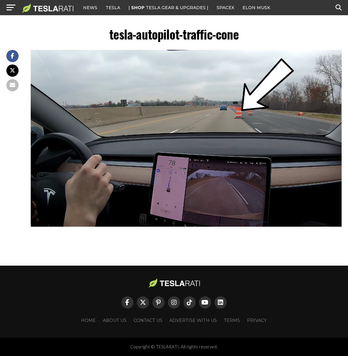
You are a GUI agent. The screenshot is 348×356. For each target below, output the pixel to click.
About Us (115, 320)
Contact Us (148, 320)
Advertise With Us (193, 320)
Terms (232, 320)
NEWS (90, 7)
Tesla (113, 7)
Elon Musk (256, 7)
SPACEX (225, 7)
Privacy (257, 320)
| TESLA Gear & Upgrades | (168, 7)
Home (88, 320)
